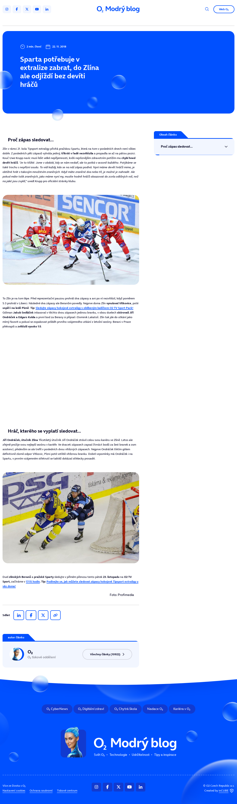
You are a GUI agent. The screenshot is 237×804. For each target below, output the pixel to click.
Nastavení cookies (14, 790)
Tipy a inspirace (155, 20)
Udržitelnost (126, 20)
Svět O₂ (76, 20)
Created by (219, 790)
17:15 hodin (33, 581)
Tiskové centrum (67, 790)
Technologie (100, 20)
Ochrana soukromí (41, 790)
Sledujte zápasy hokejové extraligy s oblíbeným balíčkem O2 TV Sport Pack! (84, 308)
